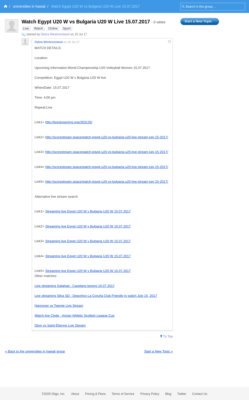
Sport (67, 28)
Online (53, 28)
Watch (38, 28)
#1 (169, 41)
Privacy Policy (149, 394)
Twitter (181, 394)
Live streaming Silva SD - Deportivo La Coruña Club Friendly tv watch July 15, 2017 (96, 296)
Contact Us (199, 394)
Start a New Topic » (158, 351)
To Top (166, 336)
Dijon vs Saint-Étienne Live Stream (60, 325)
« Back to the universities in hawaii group (35, 351)
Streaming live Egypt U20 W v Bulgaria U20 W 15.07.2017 (88, 211)
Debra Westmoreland (55, 34)
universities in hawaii (29, 6)
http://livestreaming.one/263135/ (68, 122)
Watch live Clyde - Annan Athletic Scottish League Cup (75, 315)
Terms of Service (123, 394)
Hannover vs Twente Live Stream (59, 305)
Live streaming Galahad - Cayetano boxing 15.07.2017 (75, 286)
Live (26, 28)
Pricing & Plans (95, 394)
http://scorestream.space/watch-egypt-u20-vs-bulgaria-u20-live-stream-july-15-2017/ (106, 137)
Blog (168, 394)
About (75, 394)
